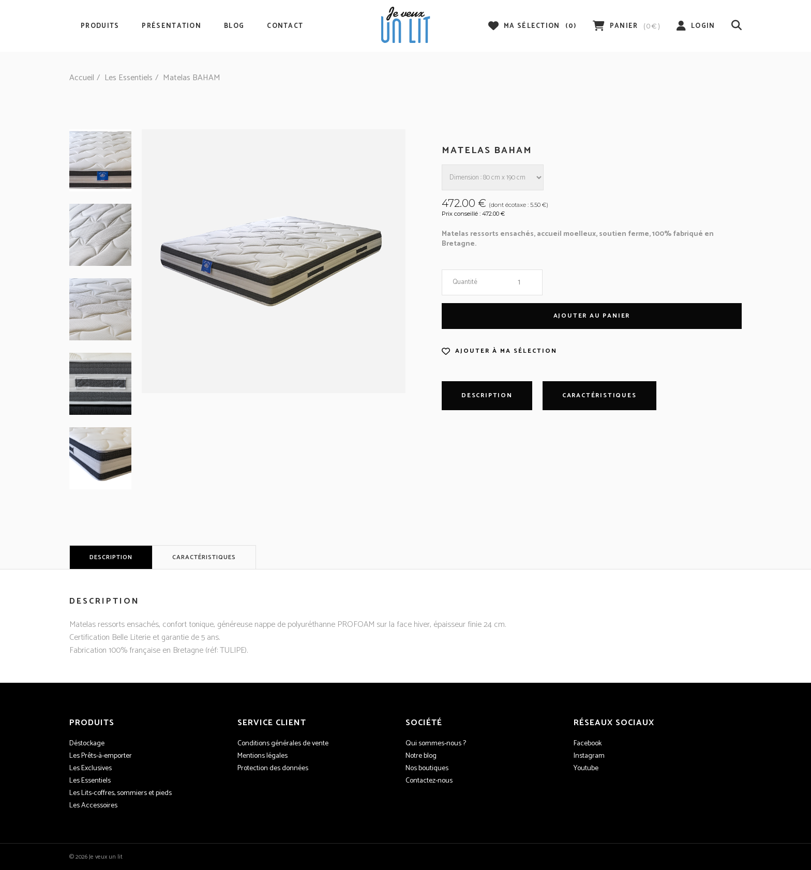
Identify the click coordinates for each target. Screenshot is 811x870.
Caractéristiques (599, 395)
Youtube (586, 768)
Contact (285, 26)
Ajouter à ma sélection (506, 351)
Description (487, 395)
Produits (100, 26)
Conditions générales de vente (282, 743)
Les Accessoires (93, 805)
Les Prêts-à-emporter (100, 756)
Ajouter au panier (591, 316)
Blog (234, 26)
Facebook (588, 743)
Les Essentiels (128, 78)
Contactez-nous (429, 781)
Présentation (171, 26)
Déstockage (86, 743)
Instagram (589, 756)
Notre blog (421, 756)
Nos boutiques (427, 768)
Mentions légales (262, 756)
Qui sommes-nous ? (436, 743)
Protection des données (272, 768)
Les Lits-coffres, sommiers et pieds (120, 793)
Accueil (81, 78)
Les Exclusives (90, 768)
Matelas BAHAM (191, 78)
